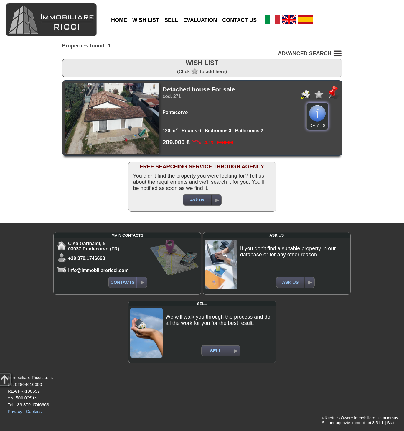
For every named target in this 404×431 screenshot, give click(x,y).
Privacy (15, 411)
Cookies (34, 411)
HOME (119, 20)
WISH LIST (145, 20)
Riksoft (328, 418)
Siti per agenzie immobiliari (346, 422)
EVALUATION (200, 20)
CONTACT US (239, 20)
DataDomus (387, 418)
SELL (171, 20)
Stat (390, 422)
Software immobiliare (356, 418)
